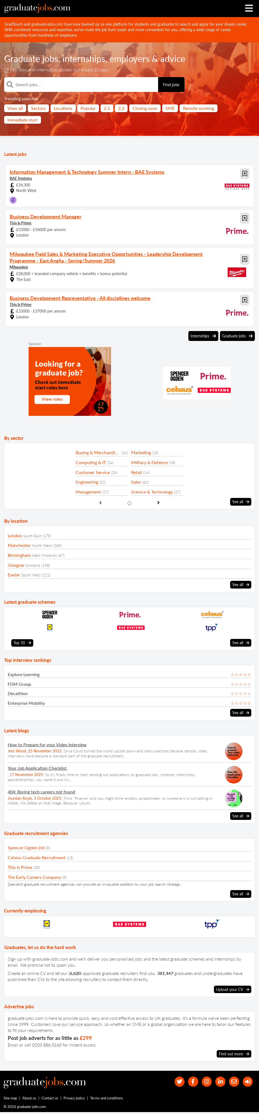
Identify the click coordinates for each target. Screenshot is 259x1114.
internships (83, 58)
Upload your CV (232, 988)
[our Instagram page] (202, 1080)
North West (42, 545)
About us (30, 1099)
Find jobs (171, 84)
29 (6, 69)
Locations (63, 108)
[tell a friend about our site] (232, 1080)
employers (129, 58)
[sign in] (247, 1080)
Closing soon (145, 108)
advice (172, 58)
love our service (68, 1022)
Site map (10, 1099)
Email (13, 1043)
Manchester (19, 545)
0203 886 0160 (47, 1043)
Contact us (50, 1099)
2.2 (121, 108)
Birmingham (19, 554)
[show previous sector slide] (100, 502)
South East (32, 535)
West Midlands (44, 555)
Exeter (14, 574)
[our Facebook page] (188, 1080)
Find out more (234, 1052)
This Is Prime (20, 223)
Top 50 (22, 642)
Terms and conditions (106, 1099)
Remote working (198, 108)
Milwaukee (19, 267)
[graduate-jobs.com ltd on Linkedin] (217, 1080)
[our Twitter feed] (173, 1080)
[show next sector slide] (158, 502)
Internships (203, 336)
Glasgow (16, 564)
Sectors (38, 108)
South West (31, 574)
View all (15, 108)
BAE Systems (21, 178)
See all (240, 501)
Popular (88, 108)
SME (170, 108)
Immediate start (22, 119)
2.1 (107, 108)
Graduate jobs (31, 58)
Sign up (15, 957)
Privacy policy (74, 1099)
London (15, 535)
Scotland (33, 565)
